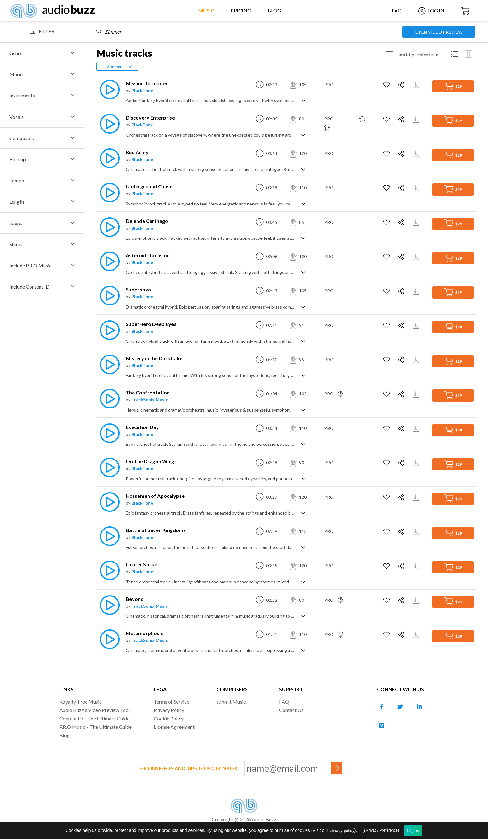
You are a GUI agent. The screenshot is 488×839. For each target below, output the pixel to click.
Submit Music (231, 702)
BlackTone (142, 90)
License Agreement (174, 727)
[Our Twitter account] (400, 706)
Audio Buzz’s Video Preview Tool (94, 710)
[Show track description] (303, 100)
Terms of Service (171, 702)
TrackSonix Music (149, 399)
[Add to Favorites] (387, 85)
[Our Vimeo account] (382, 725)
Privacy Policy (169, 710)
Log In (431, 10)
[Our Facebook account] (382, 706)
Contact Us (291, 710)
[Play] (108, 89)
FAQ (397, 10)
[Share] (402, 85)
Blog (274, 10)
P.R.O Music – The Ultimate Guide (95, 727)
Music (206, 10)
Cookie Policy (169, 718)
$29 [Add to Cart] (453, 86)
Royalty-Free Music (80, 702)
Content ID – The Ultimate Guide (94, 718)
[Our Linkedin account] (419, 706)
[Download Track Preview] (416, 84)
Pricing (241, 10)
